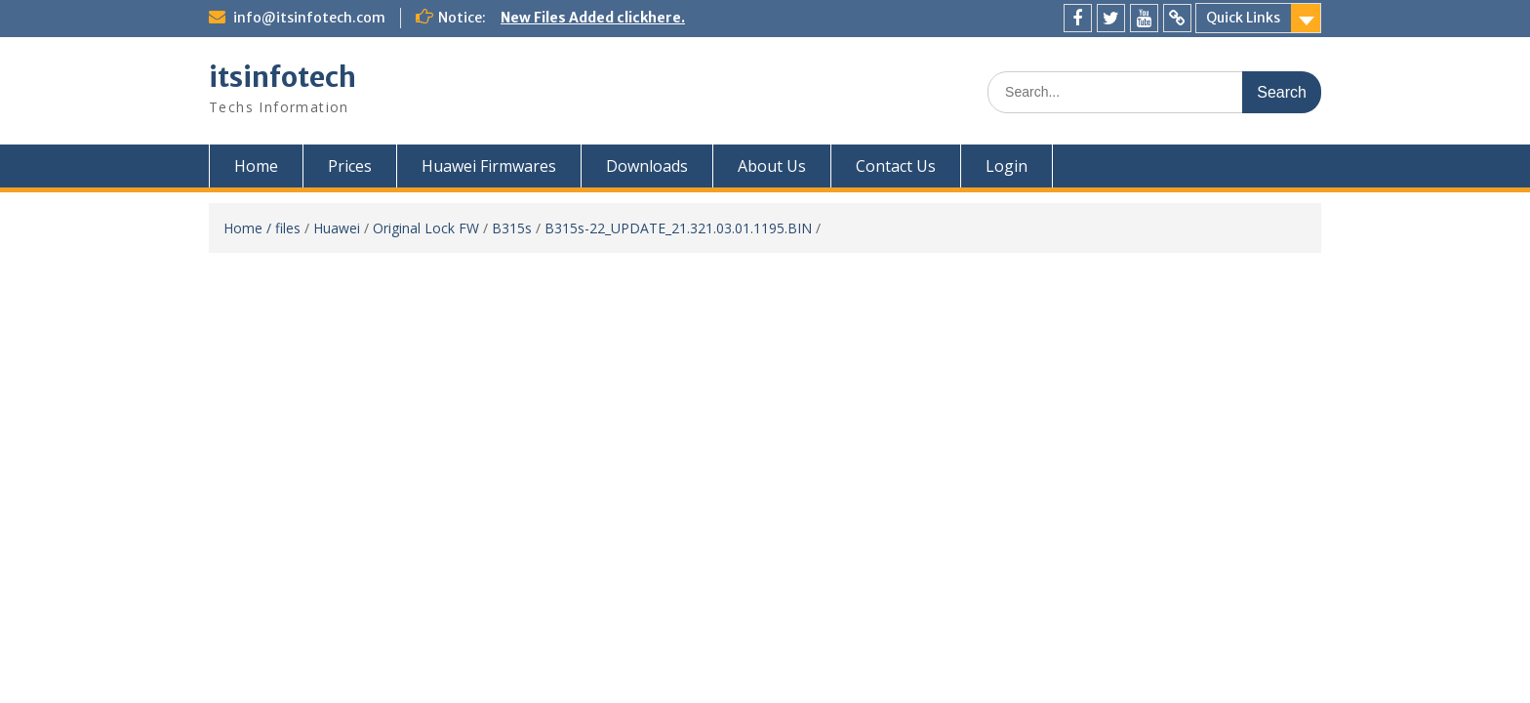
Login (1006, 166)
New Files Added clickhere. (593, 17)
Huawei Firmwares (489, 166)
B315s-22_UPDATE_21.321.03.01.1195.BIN (678, 228)
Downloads (647, 166)
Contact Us (896, 166)
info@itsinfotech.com (309, 17)
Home (256, 166)
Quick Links (1243, 17)
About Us (772, 166)
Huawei (336, 228)
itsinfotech (282, 77)
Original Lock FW (426, 228)
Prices (350, 166)
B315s (512, 228)
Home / (249, 228)
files (288, 228)
